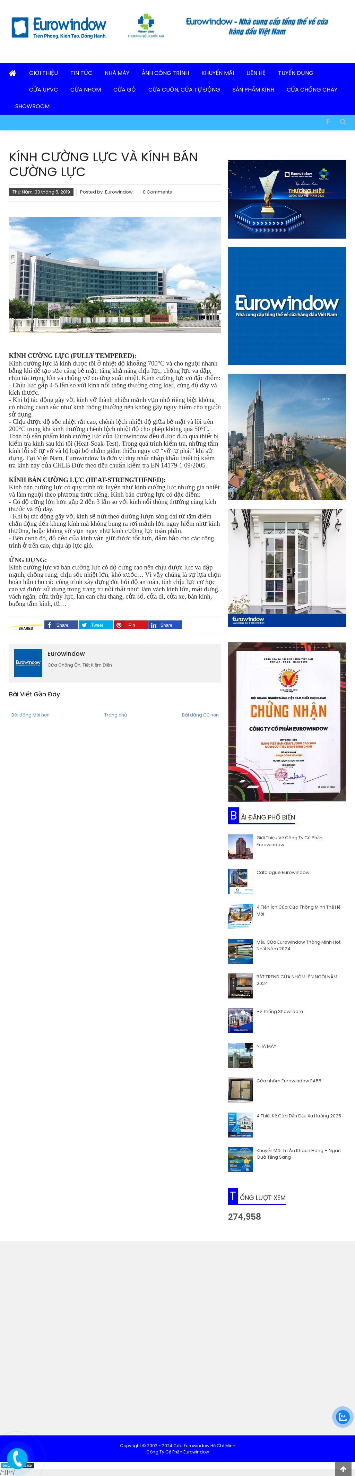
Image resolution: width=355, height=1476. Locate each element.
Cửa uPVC (43, 90)
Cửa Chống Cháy (312, 90)
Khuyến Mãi (217, 73)
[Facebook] (327, 121)
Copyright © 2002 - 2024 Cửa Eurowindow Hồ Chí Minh (177, 1446)
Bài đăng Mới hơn (30, 715)
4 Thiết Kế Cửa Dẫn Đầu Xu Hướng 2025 (299, 1116)
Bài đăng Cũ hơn (200, 715)
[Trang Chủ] (13, 74)
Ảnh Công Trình (165, 73)
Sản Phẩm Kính (253, 90)
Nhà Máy (117, 73)
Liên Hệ (256, 73)
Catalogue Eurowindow (283, 872)
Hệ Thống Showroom (280, 1011)
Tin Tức (81, 73)
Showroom (32, 106)
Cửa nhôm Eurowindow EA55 (289, 1081)
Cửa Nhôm (85, 90)
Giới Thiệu (43, 73)
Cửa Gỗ (124, 90)
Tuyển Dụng (295, 73)
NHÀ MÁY (266, 1046)
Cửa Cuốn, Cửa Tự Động (184, 90)
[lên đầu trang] (343, 1469)
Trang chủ (115, 715)
